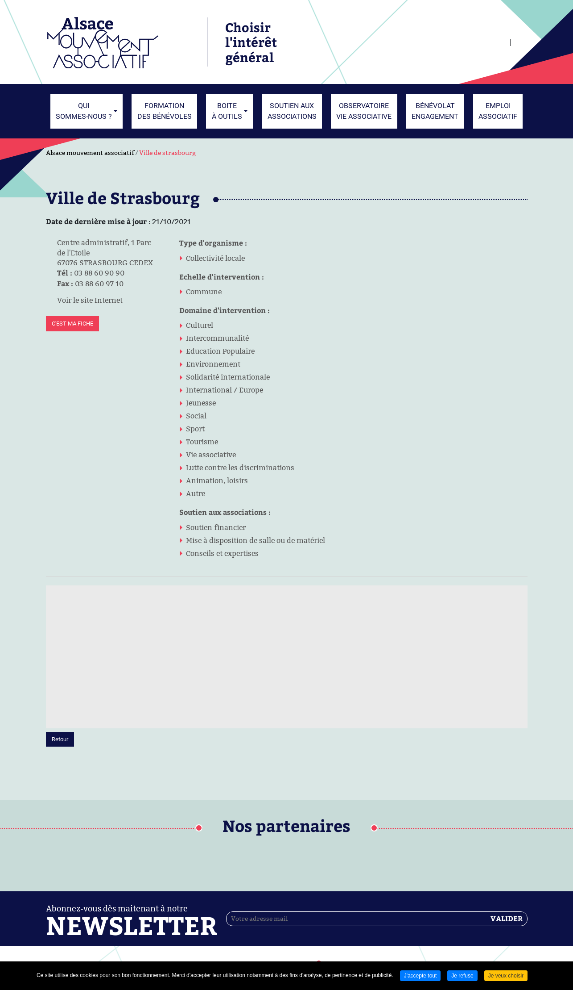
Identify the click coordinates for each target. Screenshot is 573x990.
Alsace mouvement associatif (90, 153)
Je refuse (462, 976)
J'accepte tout (420, 976)
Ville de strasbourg (167, 153)
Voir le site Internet (84, 300)
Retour (60, 646)
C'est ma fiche (72, 323)
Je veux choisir (506, 976)
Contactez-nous (353, 919)
